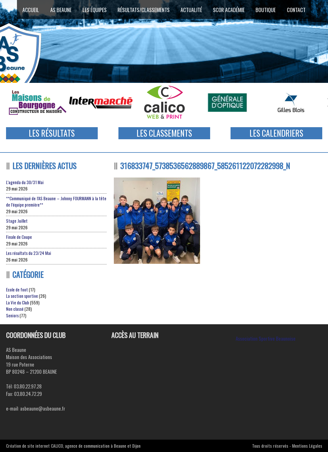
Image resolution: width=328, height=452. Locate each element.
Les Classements (164, 133)
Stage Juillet (17, 221)
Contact (297, 9)
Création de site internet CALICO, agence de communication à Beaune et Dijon (73, 446)
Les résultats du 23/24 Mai (28, 253)
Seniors (12, 315)
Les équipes (94, 9)
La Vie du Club (17, 302)
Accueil (29, 9)
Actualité (192, 9)
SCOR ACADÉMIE (229, 9)
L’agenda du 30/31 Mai (25, 182)
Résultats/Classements (144, 9)
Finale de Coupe (19, 237)
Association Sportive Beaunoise (266, 338)
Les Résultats (52, 133)
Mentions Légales (307, 446)
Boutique (267, 9)
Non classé (15, 309)
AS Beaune (59, 9)
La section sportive (22, 296)
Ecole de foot (17, 289)
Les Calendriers (276, 133)
